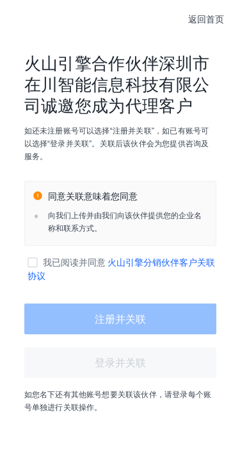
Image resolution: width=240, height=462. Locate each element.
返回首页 (206, 19)
